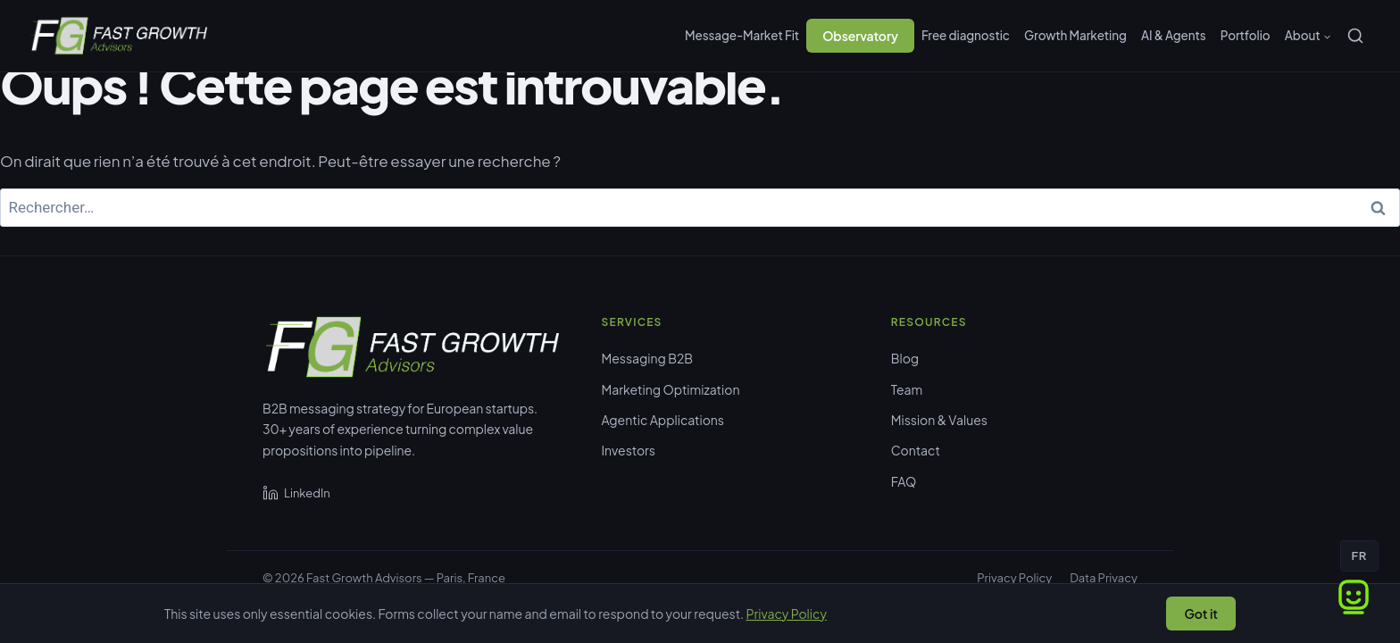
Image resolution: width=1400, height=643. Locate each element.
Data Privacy (1104, 578)
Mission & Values (939, 420)
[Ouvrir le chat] (1354, 597)
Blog (905, 358)
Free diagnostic (965, 35)
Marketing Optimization (671, 389)
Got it (1201, 613)
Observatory (860, 36)
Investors (628, 450)
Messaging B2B (648, 358)
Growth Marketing (1075, 35)
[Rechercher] (1355, 36)
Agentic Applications (663, 420)
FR (1359, 555)
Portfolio (1246, 35)
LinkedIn (296, 493)
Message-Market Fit (742, 35)
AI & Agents (1173, 35)
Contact (915, 450)
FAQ (903, 481)
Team (906, 389)
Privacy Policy (1014, 578)
